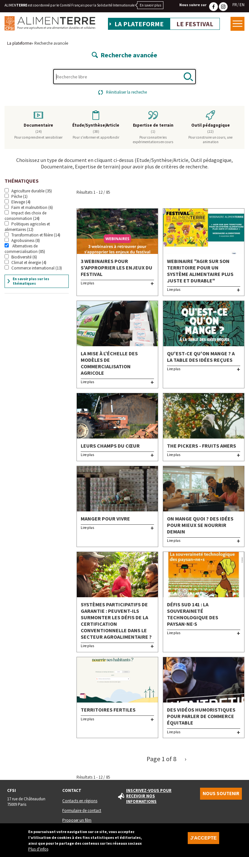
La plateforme (139, 24)
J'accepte (203, 839)
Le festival (194, 24)
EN (242, 4)
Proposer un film (76, 820)
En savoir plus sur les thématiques (31, 281)
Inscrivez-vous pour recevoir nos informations (149, 796)
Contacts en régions (79, 801)
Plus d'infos (38, 850)
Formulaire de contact (81, 810)
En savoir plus (150, 5)
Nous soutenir (221, 793)
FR (234, 4)
